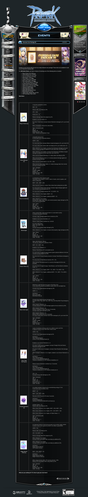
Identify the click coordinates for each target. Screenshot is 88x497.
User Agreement (48, 491)
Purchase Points (8, 76)
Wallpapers (8, 92)
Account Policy (55, 491)
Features (8, 62)
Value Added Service (8, 67)
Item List (8, 74)
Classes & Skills (8, 63)
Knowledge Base (8, 100)
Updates (8, 51)
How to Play (8, 60)
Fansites (8, 83)
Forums (8, 82)
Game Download (8, 91)
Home (61, 37)
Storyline (8, 58)
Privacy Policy (40, 491)
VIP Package (8, 65)
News (8, 49)
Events (8, 52)
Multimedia (8, 94)
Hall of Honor (8, 85)
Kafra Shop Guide (8, 73)
